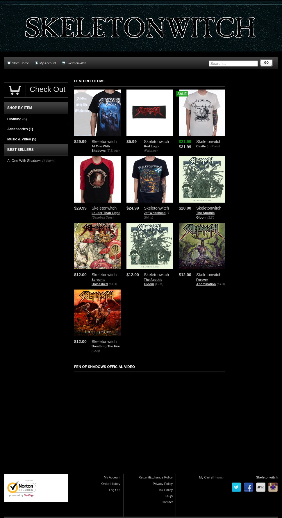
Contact (167, 502)
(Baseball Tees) (103, 217)
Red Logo (151, 146)
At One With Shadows (24, 161)
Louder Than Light (106, 213)
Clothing (17, 119)
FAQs (169, 496)
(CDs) (113, 284)
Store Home (18, 63)
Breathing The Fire (106, 346)
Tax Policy (165, 490)
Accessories (20, 129)
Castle (201, 146)
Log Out (114, 490)
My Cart (204, 477)
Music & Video (21, 139)
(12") (210, 217)
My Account (45, 63)
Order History (110, 483)
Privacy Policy (163, 483)
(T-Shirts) (113, 150)
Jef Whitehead (155, 213)
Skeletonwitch (74, 63)
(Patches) (151, 150)
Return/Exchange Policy (156, 477)
